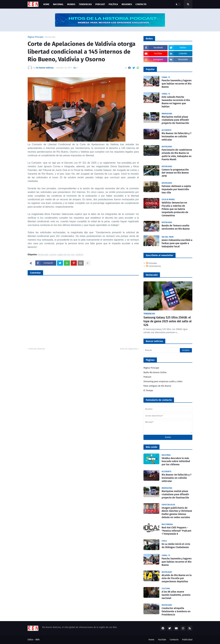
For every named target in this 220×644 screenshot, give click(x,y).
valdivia (79, 255)
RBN (37, 639)
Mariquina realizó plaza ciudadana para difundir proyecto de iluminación (175, 120)
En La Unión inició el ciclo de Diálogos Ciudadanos (176, 546)
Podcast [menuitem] (100, 4)
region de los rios (65, 255)
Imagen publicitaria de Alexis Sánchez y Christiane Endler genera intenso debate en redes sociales (177, 512)
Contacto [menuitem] (141, 4)
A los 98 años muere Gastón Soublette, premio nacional (176, 595)
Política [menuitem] (113, 4)
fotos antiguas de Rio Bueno (157, 386)
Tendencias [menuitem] (85, 4)
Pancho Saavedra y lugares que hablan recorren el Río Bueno (177, 83)
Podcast (147, 377)
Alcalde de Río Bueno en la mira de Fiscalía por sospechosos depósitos (177, 578)
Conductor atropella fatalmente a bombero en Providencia (176, 611)
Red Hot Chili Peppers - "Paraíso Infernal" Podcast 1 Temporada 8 (176, 530)
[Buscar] (167, 350)
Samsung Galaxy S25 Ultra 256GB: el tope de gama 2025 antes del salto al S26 (167, 321)
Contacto (174, 639)
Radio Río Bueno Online (155, 372)
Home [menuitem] (46, 4)
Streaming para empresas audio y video (162, 381)
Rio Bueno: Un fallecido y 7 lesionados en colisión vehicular (176, 136)
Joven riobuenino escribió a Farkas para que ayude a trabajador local (177, 243)
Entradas (151, 263)
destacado (50, 37)
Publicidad (187, 639)
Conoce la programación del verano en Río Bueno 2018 (175, 172)
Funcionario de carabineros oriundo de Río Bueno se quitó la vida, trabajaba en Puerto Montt (177, 154)
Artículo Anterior (37, 349)
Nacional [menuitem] (58, 4)
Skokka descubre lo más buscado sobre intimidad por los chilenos (176, 461)
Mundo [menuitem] (71, 4)
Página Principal (35, 37)
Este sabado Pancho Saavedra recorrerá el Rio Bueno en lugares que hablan (176, 101)
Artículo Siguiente (128, 349)
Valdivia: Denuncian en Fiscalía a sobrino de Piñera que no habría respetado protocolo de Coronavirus (175, 209)
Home (151, 639)
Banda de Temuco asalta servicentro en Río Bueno (176, 227)
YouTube (162, 639)
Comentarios (153, 266)
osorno (53, 255)
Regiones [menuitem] (127, 4)
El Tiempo (148, 390)
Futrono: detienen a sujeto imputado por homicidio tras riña (176, 189)
